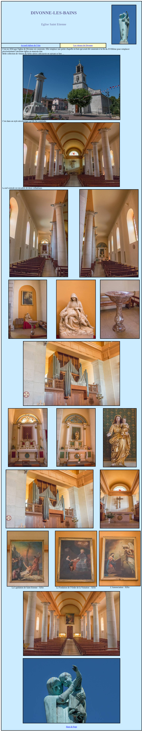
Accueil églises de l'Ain (30, 45)
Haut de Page (71, 727)
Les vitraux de (83, 45)
